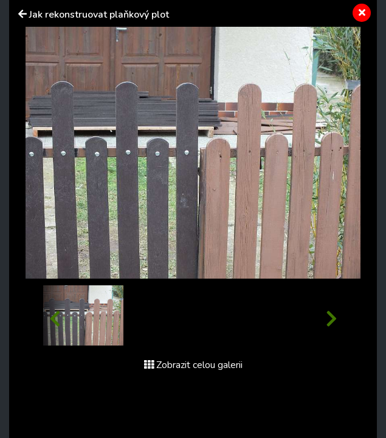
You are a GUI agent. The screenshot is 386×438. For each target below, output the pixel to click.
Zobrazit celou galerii (193, 365)
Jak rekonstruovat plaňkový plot (99, 14)
